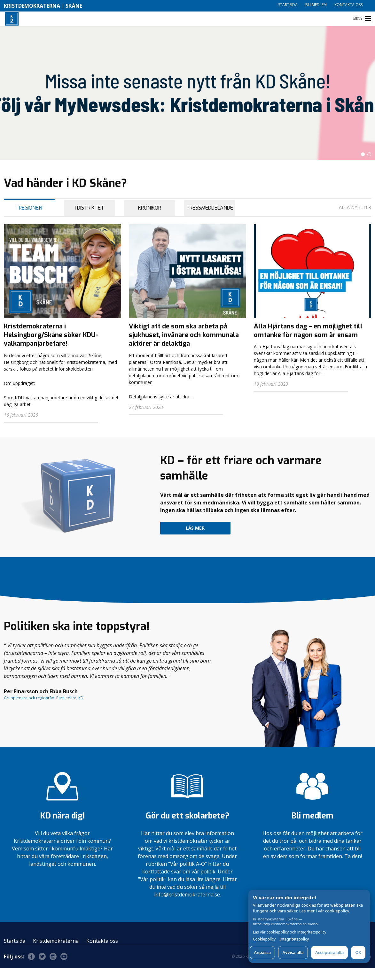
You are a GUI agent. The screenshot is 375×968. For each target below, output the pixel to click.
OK (358, 952)
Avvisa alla (293, 952)
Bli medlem (316, 4)
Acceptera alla (329, 952)
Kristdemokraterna (56, 940)
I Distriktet (89, 207)
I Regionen (29, 207)
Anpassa (262, 952)
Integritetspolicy (294, 939)
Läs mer (195, 528)
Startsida (288, 4)
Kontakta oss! (348, 4)
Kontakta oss (102, 940)
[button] (363, 154)
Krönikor (149, 207)
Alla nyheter (355, 207)
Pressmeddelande (210, 207)
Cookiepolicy (264, 939)
